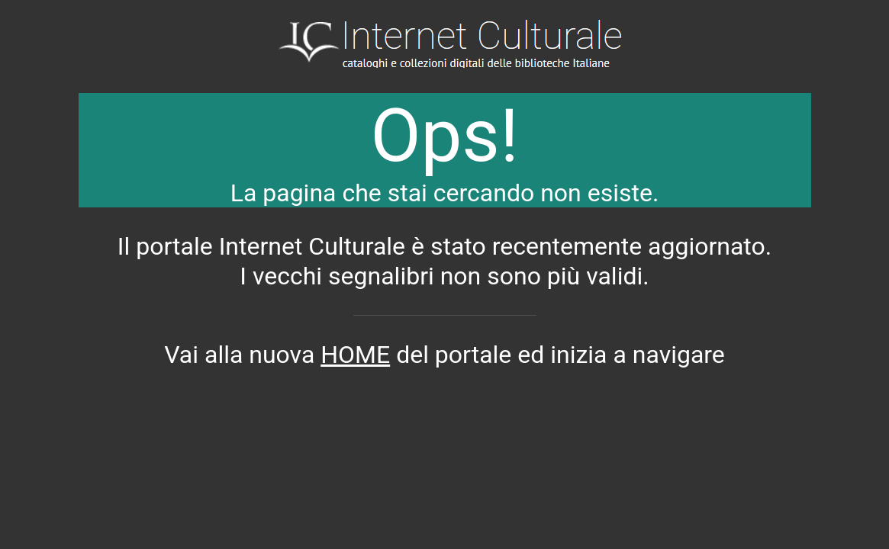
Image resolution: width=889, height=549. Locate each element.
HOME (355, 354)
